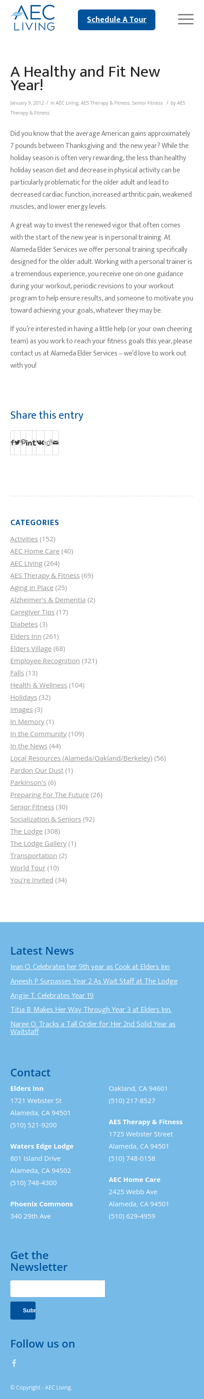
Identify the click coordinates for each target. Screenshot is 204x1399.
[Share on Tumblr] (34, 442)
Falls (17, 672)
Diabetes (24, 623)
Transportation (33, 855)
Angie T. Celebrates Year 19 (52, 995)
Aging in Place (32, 587)
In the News (29, 745)
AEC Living (67, 103)
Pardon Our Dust (36, 770)
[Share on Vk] (40, 442)
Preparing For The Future (49, 794)
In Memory (27, 721)
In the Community (38, 733)
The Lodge (26, 831)
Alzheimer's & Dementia (48, 599)
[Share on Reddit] (48, 442)
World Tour (27, 867)
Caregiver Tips (32, 611)
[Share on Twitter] (17, 442)
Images (21, 709)
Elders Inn (26, 636)
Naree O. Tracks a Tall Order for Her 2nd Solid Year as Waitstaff (93, 1028)
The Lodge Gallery (38, 843)
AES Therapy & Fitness (105, 103)
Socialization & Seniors (46, 818)
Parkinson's (28, 782)
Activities (24, 538)
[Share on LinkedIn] (29, 442)
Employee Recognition (45, 660)
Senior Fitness (147, 103)
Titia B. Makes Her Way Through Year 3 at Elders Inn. (91, 1009)
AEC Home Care (35, 550)
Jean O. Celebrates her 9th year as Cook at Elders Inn (90, 966)
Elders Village (31, 648)
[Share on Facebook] (12, 442)
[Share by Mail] (56, 442)
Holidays (23, 697)
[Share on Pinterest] (23, 442)
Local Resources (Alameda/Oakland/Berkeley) (81, 757)
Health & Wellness (39, 684)
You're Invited (32, 879)
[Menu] (181, 18)
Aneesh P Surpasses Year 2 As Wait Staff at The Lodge (93, 981)
